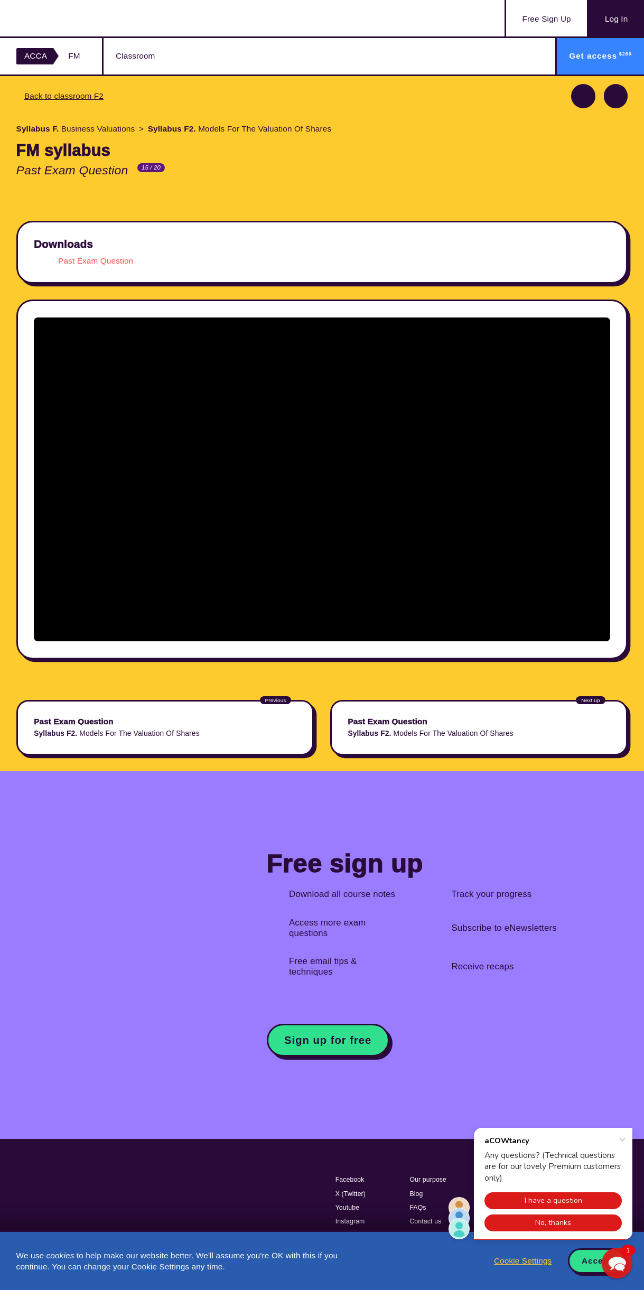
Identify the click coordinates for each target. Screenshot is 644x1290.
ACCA (35, 55)
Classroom (135, 55)
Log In (616, 18)
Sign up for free (327, 1040)
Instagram (350, 1221)
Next (616, 96)
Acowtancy (69, 18)
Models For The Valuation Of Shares (240, 128)
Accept (597, 1260)
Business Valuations (75, 128)
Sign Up (546, 19)
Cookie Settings (523, 1260)
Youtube (347, 1207)
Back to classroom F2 (64, 95)
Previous (583, 96)
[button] (617, 1263)
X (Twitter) (350, 1194)
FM (74, 55)
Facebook (350, 1179)
